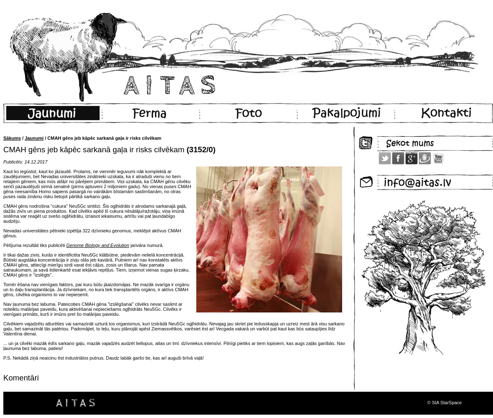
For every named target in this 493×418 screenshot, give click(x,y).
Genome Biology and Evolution (97, 245)
